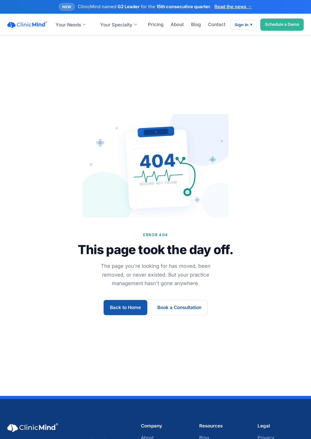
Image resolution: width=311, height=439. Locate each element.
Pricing (155, 24)
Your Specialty (118, 25)
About (177, 24)
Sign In (243, 24)
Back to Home (125, 307)
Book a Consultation (179, 307)
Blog (196, 24)
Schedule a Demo (282, 24)
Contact (216, 24)
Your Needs (71, 25)
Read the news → (233, 6)
